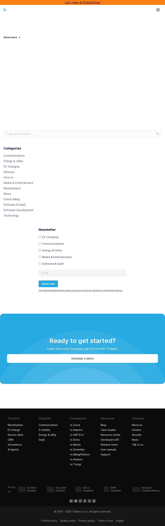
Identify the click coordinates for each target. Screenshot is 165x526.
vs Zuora (75, 424)
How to (8, 177)
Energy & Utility (13, 161)
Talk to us (137, 444)
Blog (103, 424)
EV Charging (11, 166)
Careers (136, 429)
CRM (10, 439)
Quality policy (68, 520)
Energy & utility (47, 434)
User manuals (108, 449)
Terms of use (105, 520)
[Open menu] (157, 9)
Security (136, 434)
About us (137, 424)
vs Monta (75, 444)
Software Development (19, 210)
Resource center (110, 434)
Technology (11, 215)
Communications (14, 155)
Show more (12, 37)
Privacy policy (87, 520)
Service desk (15, 434)
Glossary (9, 172)
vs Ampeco (76, 429)
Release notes (109, 444)
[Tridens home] (5, 9)
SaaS (42, 439)
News (7, 193)
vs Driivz (75, 439)
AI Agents (14, 449)
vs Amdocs (76, 459)
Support (105, 454)
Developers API (110, 439)
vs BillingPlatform (80, 454)
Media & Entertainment (18, 183)
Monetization (12, 188)
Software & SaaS (15, 204)
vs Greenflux (77, 449)
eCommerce (15, 444)
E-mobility (44, 429)
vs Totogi (75, 464)
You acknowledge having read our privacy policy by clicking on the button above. (81, 290)
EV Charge (14, 429)
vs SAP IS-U (77, 434)
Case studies (109, 429)
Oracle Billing (12, 199)
